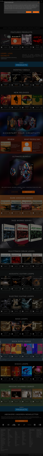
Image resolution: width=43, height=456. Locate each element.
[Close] (39, 2)
